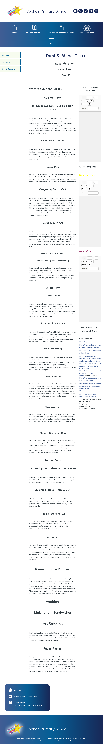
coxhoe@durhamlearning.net (25, 696)
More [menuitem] (51, 43)
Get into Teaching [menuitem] (8, 69)
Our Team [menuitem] (5, 55)
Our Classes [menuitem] (6, 62)
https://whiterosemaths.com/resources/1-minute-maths (90, 373)
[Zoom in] (87, 101)
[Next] (96, 97)
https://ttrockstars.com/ (88, 356)
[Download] (89, 104)
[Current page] (89, 97)
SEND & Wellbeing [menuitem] (87, 33)
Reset (84, 104)
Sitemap (35, 741)
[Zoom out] (92, 101)
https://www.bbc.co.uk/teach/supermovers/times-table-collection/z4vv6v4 (90, 365)
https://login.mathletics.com (89, 342)
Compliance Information (48, 741)
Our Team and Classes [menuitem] (34, 33)
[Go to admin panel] (64, 741)
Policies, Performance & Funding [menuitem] (61, 33)
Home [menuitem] (14, 33)
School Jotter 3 (67, 739)
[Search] (93, 108)
